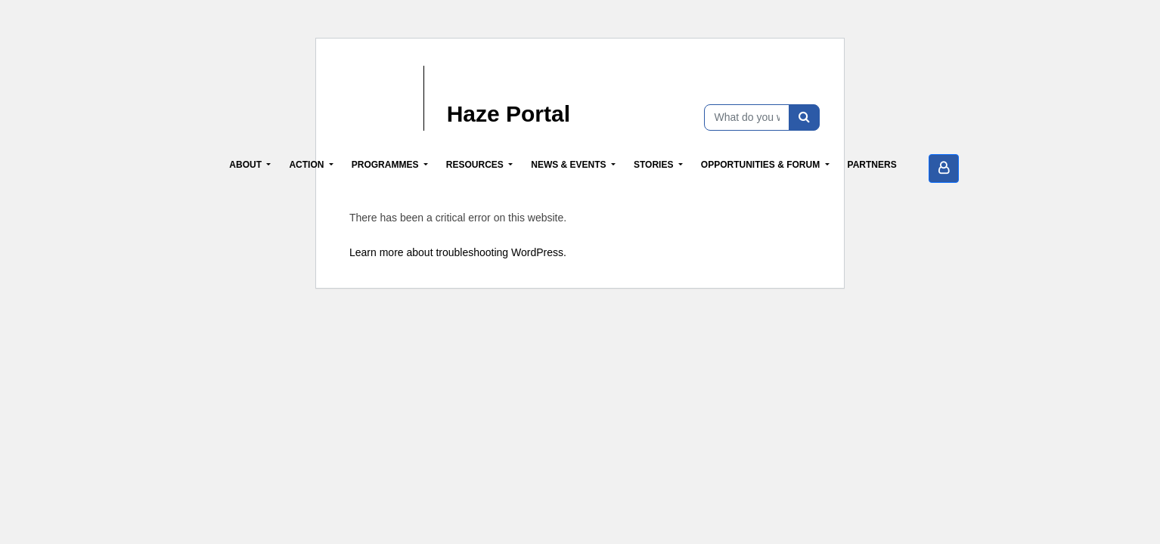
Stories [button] (655, 164)
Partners (872, 164)
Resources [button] (476, 164)
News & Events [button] (570, 164)
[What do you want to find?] (746, 117)
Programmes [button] (386, 164)
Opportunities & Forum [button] (762, 164)
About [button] (246, 164)
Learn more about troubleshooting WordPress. (457, 252)
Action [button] (307, 164)
